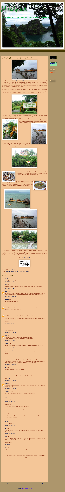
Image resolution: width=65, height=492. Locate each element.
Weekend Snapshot (26, 257)
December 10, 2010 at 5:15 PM (11, 459)
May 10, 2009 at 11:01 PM (10, 323)
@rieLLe (6, 421)
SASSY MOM (7, 397)
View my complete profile (55, 74)
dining (6, 271)
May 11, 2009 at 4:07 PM (10, 419)
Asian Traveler (8, 391)
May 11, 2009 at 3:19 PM (10, 401)
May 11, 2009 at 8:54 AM (10, 355)
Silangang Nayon (22, 271)
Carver (6, 447)
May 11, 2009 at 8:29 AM (10, 347)
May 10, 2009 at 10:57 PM (10, 311)
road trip (16, 271)
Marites (6, 374)
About (10, 51)
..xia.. (6, 428)
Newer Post (5, 483)
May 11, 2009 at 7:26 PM (10, 433)
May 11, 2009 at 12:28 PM (10, 388)
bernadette (7, 343)
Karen (6, 367)
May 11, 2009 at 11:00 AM (10, 371)
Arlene (6, 436)
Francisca (7, 453)
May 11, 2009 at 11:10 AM (10, 380)
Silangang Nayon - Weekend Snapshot (17, 58)
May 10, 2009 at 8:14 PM (10, 288)
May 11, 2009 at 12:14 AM (10, 332)
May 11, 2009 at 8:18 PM (10, 444)
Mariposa (7, 299)
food (9, 271)
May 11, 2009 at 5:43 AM (10, 340)
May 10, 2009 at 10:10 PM (10, 296)
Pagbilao (12, 271)
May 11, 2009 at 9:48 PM (10, 451)
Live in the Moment (18, 51)
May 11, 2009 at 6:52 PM (10, 425)
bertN (6, 284)
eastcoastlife (7, 326)
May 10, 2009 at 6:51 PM (10, 281)
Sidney (6, 335)
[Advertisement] (24, 473)
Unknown (7, 305)
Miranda (14, 9)
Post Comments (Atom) (27, 488)
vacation (27, 271)
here (9, 378)
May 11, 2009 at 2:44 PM (10, 395)
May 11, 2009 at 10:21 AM (10, 364)
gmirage (6, 278)
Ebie (5, 358)
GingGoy (6, 291)
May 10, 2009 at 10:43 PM (10, 303)
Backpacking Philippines (21, 80)
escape (6, 383)
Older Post (44, 483)
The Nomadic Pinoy (9, 350)
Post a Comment (7, 461)
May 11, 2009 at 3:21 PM (10, 411)
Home (4, 51)
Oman (6, 413)
